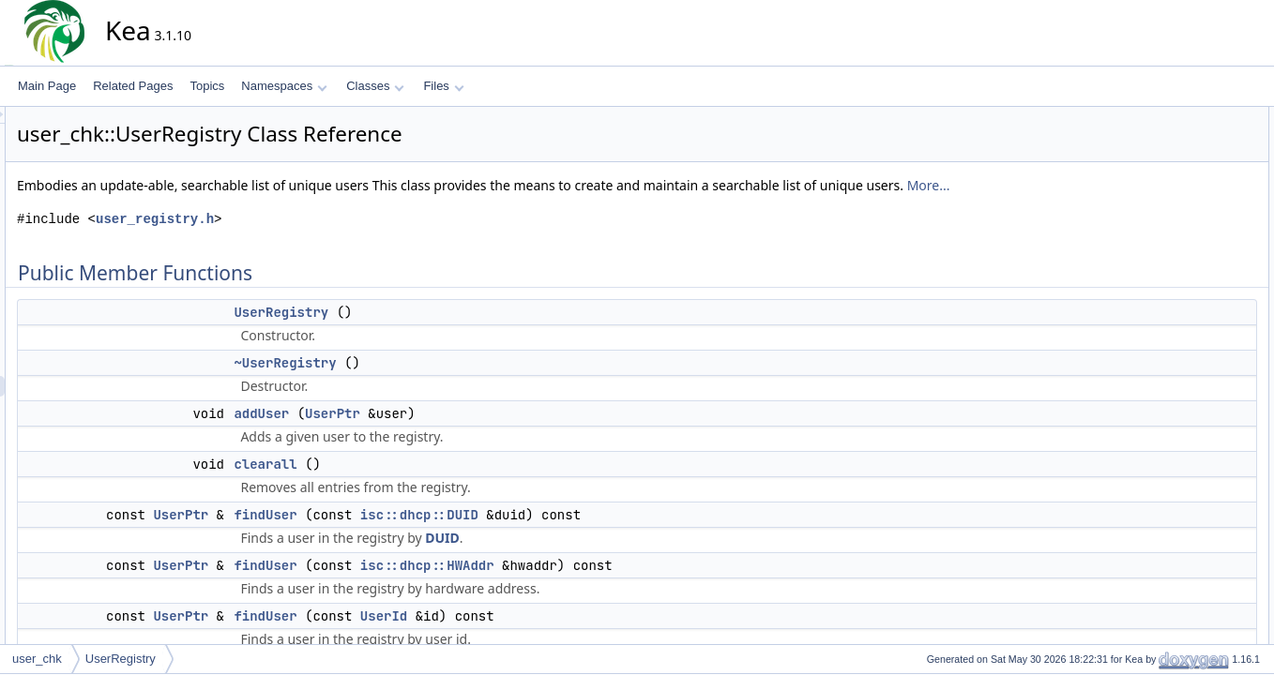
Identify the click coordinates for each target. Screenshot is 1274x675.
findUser (433, 535)
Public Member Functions (1193, 117)
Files (443, 86)
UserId (552, 636)
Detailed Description (1180, 364)
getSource (1171, 282)
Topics (207, 86)
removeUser (1175, 323)
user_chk (37, 659)
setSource (1170, 344)
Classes (375, 86)
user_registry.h (324, 239)
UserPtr (501, 434)
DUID (611, 558)
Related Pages (133, 86)
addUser (430, 434)
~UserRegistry (453, 383)
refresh (1162, 302)
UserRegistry (449, 332)
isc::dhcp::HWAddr (596, 586)
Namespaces (283, 86)
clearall (433, 484)
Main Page (47, 86)
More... (207, 206)
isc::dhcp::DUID (588, 535)
